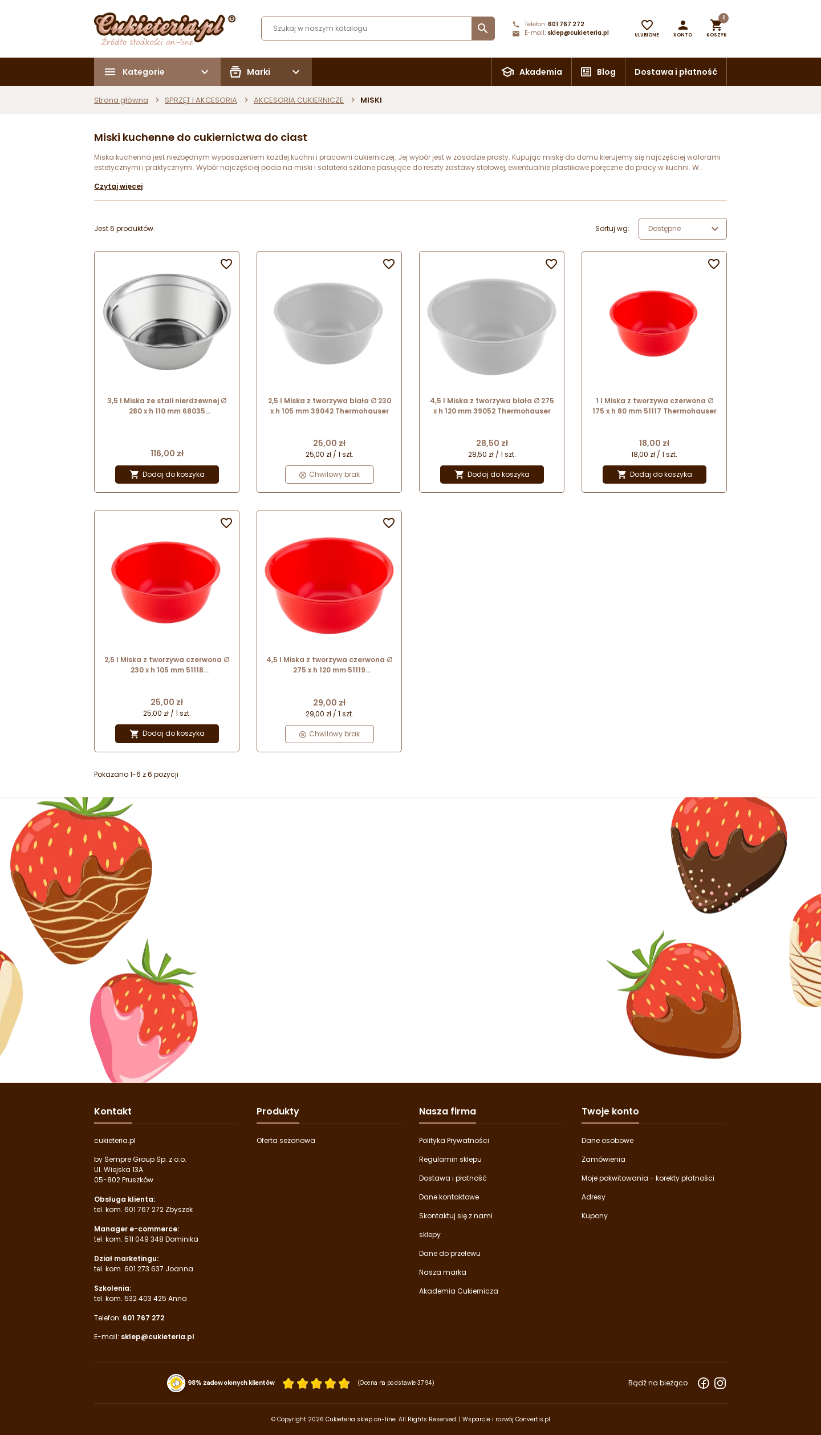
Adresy (593, 1197)
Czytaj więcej (118, 186)
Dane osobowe (607, 1140)
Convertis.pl (532, 1419)
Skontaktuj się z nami (456, 1216)
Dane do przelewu (450, 1253)
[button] (682, 28)
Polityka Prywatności (454, 1140)
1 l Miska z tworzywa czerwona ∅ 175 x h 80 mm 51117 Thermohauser (654, 406)
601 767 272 (566, 24)
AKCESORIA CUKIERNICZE (299, 100)
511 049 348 (144, 1239)
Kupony (595, 1216)
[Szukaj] (378, 28)
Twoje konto (610, 1111)
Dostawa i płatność (676, 72)
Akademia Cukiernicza (458, 1291)
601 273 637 (144, 1269)
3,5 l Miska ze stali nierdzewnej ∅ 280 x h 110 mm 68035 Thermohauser (166, 406)
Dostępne (685, 229)
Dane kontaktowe (449, 1197)
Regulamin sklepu (450, 1159)
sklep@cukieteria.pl (578, 33)
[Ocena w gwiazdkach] (316, 1383)
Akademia (540, 72)
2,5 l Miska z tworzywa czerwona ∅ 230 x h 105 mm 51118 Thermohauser (166, 665)
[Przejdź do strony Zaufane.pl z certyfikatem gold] (176, 1383)
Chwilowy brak (329, 474)
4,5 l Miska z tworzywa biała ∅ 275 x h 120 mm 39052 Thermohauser (492, 406)
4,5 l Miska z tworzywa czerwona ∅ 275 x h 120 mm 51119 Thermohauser (329, 665)
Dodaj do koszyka (167, 474)
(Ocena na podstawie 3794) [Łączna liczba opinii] (396, 1383)
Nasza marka (442, 1272)
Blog (606, 72)
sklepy (430, 1234)
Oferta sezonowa (286, 1140)
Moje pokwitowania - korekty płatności (648, 1178)
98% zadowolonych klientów (231, 1383)
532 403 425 (145, 1298)
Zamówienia (603, 1159)
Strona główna (121, 100)
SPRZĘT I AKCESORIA (201, 100)
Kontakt (113, 1111)
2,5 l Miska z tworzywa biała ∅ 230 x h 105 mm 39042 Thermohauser (329, 406)
